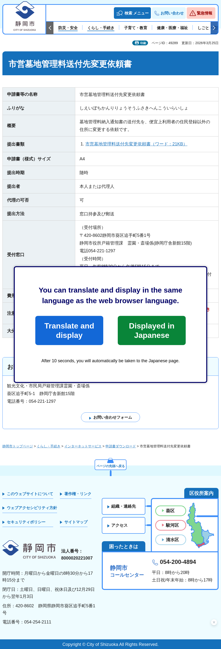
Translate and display (69, 330)
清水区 (172, 540)
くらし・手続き (48, 446)
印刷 (143, 43)
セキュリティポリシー (26, 522)
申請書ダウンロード (120, 446)
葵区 (170, 510)
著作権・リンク (77, 494)
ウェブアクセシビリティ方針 (32, 508)
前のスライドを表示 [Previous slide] (49, 28)
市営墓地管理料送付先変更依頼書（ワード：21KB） (136, 144)
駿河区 (172, 525)
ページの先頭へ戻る (110, 465)
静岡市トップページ (17, 446)
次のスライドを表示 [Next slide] (214, 28)
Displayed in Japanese (151, 330)
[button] (132, 13)
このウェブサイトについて (30, 494)
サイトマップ (76, 522)
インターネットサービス (83, 446)
